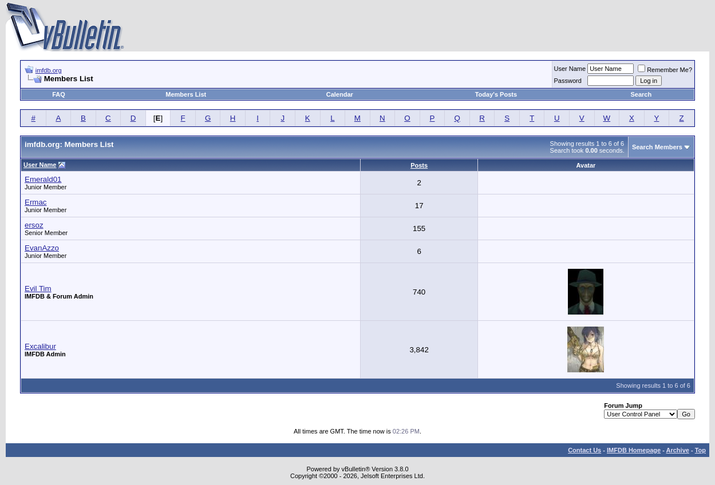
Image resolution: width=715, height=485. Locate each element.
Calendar (339, 94)
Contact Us (584, 450)
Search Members (657, 147)
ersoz (34, 225)
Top (700, 450)
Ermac (36, 202)
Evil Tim (38, 288)
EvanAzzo (42, 248)
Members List (185, 94)
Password (568, 80)
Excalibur (40, 346)
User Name (570, 68)
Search (641, 94)
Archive (677, 450)
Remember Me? (665, 69)
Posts (419, 165)
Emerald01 (43, 179)
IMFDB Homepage (634, 450)
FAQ (58, 94)
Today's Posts (496, 94)
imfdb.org (48, 70)
